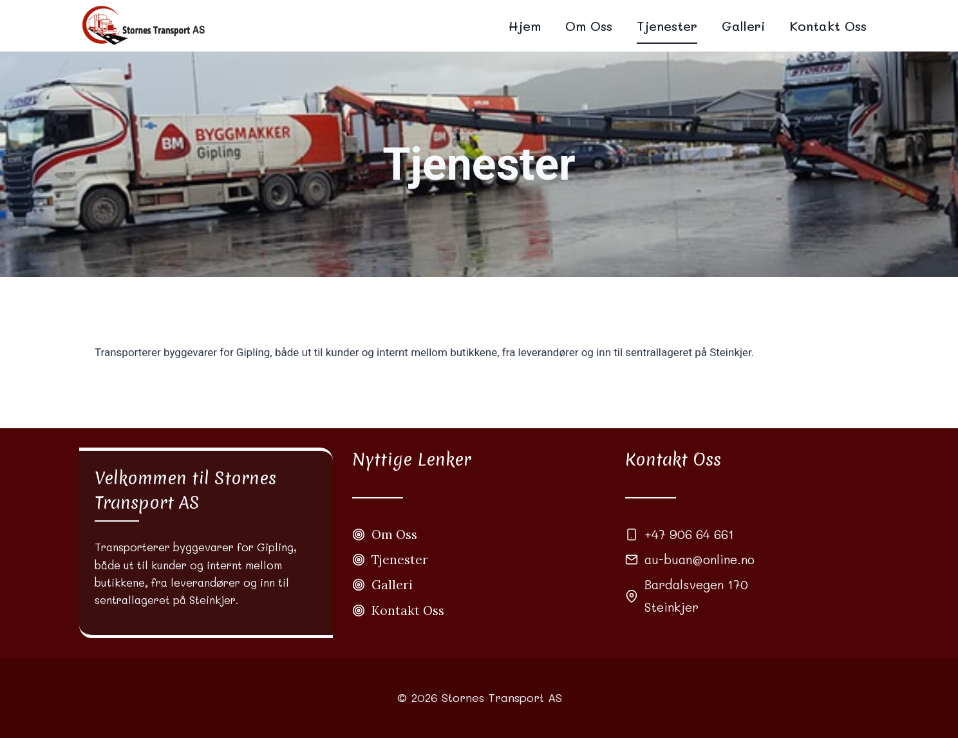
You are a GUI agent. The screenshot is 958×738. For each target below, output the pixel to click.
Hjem (525, 25)
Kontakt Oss (828, 25)
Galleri (743, 25)
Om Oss (588, 25)
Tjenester (667, 25)
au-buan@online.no (699, 559)
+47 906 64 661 (689, 534)
